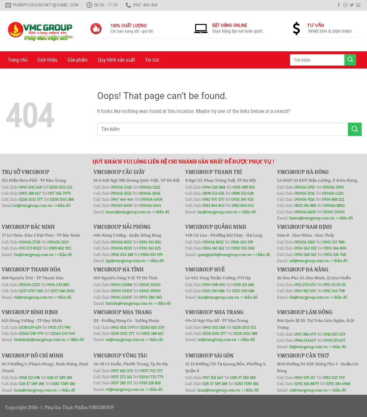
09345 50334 (334, 211)
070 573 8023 (30, 248)
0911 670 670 (305, 284)
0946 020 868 (214, 187)
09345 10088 (121, 284)
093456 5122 (149, 187)
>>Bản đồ (61, 205)
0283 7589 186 (63, 383)
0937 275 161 (121, 376)
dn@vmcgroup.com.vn (309, 297)
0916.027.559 (334, 334)
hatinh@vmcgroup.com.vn (129, 303)
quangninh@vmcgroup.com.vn (224, 254)
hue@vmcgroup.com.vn (218, 297)
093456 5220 (333, 193)
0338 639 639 (30, 327)
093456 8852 (334, 205)
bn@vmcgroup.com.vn (34, 254)
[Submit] (355, 129)
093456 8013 (122, 248)
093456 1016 (304, 193)
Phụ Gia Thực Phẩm (66, 407)
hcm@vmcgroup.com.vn (35, 390)
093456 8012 (121, 242)
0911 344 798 (334, 290)
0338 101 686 (243, 284)
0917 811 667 (213, 377)
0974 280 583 (150, 297)
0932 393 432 (242, 199)
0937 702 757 (151, 370)
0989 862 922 (60, 248)
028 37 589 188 (31, 383)
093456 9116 (304, 199)
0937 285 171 (121, 382)
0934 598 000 (214, 284)
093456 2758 (29, 242)
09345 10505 (121, 297)
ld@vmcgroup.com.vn (308, 346)
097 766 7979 (59, 193)
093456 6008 (151, 199)
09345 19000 (150, 290)
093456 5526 (122, 187)
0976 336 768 (335, 254)
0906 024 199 (151, 254)
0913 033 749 (334, 377)
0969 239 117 (305, 377)
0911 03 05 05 (334, 284)
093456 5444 (150, 205)
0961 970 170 (213, 199)
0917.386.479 (305, 334)
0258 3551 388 (62, 199)
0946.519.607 (305, 340)
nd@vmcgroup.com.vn (309, 260)
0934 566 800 (335, 248)
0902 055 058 (242, 248)
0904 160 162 (213, 248)
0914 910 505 (305, 290)
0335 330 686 (213, 290)
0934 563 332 (306, 248)
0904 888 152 (333, 199)
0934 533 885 (58, 284)
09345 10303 (121, 290)
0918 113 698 (30, 377)
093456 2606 (150, 193)
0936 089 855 (243, 187)
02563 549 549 (63, 333)
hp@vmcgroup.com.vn (125, 260)
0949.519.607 (334, 340)
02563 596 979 (31, 333)
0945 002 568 (31, 187)
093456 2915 (304, 187)
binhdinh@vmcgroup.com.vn (39, 339)
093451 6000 (121, 205)
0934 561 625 (150, 248)
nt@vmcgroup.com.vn (32, 205)
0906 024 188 (122, 254)
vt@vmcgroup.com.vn (125, 389)
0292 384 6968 (338, 383)
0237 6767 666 (31, 290)
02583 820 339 (152, 327)
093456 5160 (305, 242)
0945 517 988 (334, 242)
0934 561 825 (150, 242)
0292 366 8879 (307, 383)
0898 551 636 (213, 193)
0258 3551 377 (31, 199)
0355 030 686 (243, 290)
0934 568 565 (306, 254)
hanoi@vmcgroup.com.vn (128, 211)
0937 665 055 (122, 370)
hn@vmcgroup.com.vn (217, 211)
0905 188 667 (30, 193)
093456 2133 (29, 284)
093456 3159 (58, 242)
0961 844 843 (213, 205)
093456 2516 (121, 193)
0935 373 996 (59, 327)
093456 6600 (305, 211)
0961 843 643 (243, 205)
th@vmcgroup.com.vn (33, 297)
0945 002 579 (122, 327)
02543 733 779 (151, 376)
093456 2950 (333, 187)
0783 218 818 (150, 382)
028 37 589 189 (59, 377)
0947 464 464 (122, 199)
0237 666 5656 (62, 290)
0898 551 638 (243, 193)
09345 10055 (150, 284)
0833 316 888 (305, 205)
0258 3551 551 (60, 187)
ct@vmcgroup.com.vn (308, 390)
